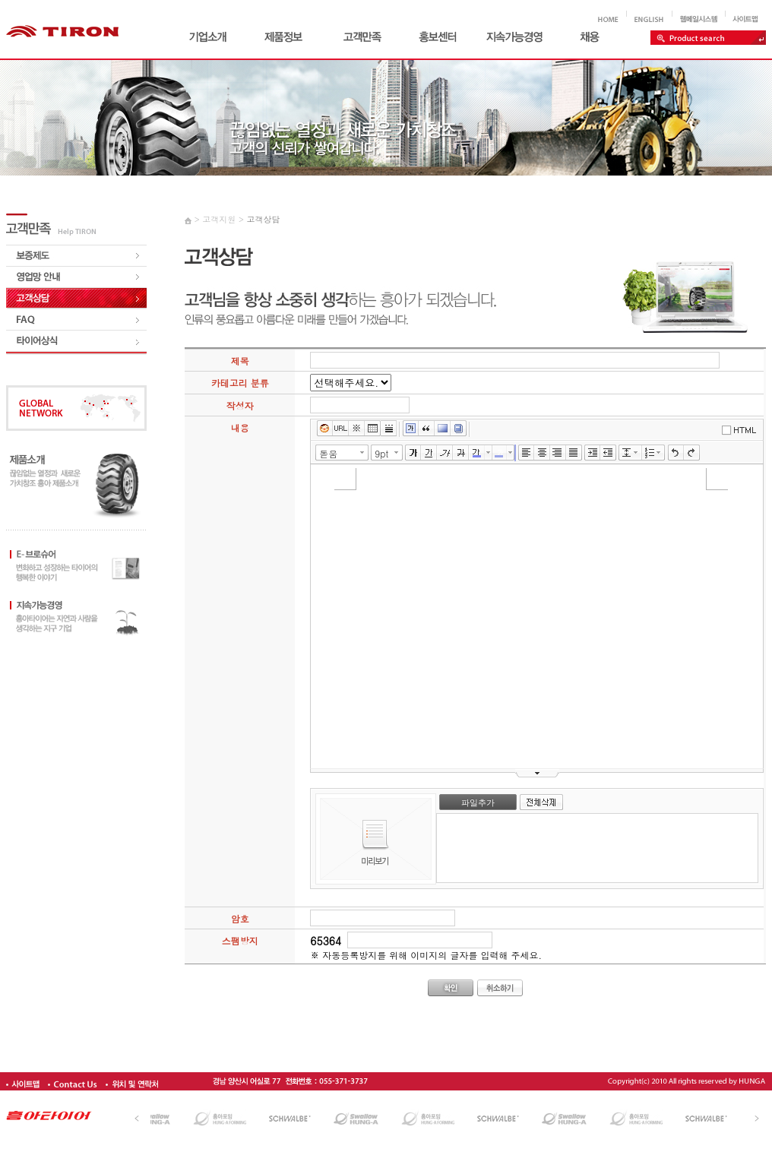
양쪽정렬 (574, 453)
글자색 (477, 453)
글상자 (411, 428)
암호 (240, 918)
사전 (459, 428)
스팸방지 (240, 940)
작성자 (240, 405)
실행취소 (676, 453)
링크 (341, 428)
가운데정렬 (542, 453)
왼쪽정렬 (526, 453)
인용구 (427, 428)
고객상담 (263, 219)
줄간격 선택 (638, 452)
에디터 (740, 429)
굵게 (413, 453)
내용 (240, 427)
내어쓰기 (608, 453)
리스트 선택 (662, 452)
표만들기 (373, 428)
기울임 (445, 453)
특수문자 (357, 428)
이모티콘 (325, 428)
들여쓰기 (592, 453)
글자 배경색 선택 (512, 452)
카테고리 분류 (240, 382)
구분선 (389, 428)
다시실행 (692, 453)
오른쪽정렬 (558, 453)
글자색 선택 (488, 452)
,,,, (350, 382)
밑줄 (429, 453)
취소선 (461, 453)
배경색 (443, 428)
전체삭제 (541, 802)
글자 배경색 (500, 453)
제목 (240, 360)
